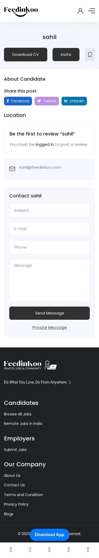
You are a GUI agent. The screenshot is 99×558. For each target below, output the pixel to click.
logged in (45, 144)
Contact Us (14, 485)
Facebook (18, 101)
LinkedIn (74, 101)
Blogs (8, 514)
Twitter (46, 101)
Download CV (25, 54)
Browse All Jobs (17, 414)
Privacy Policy (16, 504)
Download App (49, 534)
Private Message (49, 327)
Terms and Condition (23, 494)
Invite (66, 54)
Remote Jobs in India (23, 423)
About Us (12, 475)
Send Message (49, 313)
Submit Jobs (15, 449)
